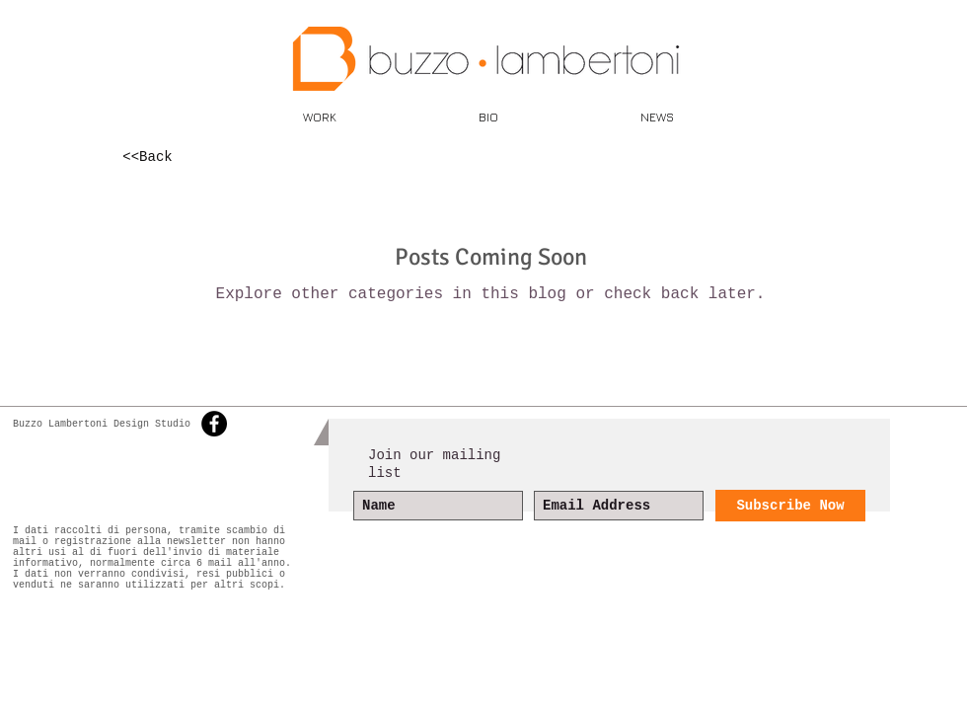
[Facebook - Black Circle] (214, 423)
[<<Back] (147, 157)
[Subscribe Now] (790, 505)
